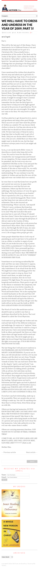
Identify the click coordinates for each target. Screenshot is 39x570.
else (14, 32)
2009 (19, 32)
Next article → (31, 452)
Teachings (25, 32)
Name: (4, 475)
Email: (4, 477)
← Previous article (9, 452)
